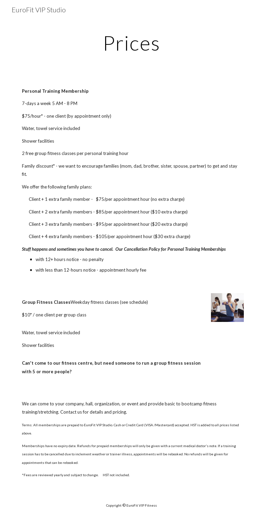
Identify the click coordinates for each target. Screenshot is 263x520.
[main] (131, 43)
